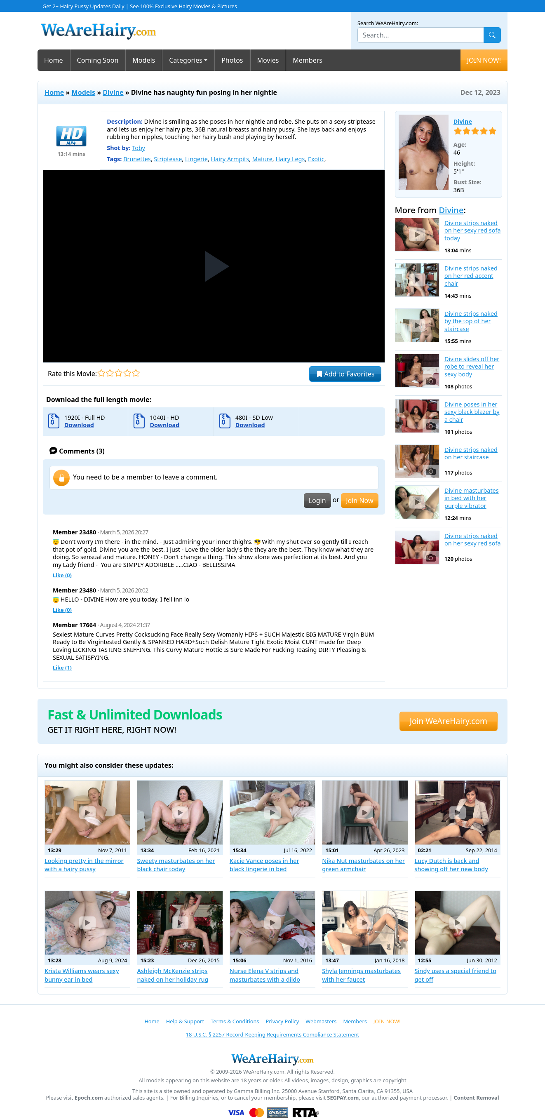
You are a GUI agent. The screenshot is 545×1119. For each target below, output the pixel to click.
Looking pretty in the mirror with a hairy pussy (84, 865)
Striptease (168, 159)
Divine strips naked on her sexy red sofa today (472, 230)
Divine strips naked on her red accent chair (471, 276)
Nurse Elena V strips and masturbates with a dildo (265, 975)
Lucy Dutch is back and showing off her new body (451, 865)
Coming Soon (98, 60)
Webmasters (320, 1021)
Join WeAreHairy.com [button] (448, 720)
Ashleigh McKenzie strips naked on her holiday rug (172, 975)
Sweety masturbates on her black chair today (176, 865)
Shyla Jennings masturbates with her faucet (361, 975)
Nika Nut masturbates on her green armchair (363, 865)
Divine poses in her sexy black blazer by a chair (472, 412)
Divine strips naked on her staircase (471, 453)
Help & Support (185, 1021)
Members (307, 60)
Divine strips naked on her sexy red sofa (472, 540)
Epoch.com (89, 1097)
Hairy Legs (290, 159)
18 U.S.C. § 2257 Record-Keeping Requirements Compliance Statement (272, 1034)
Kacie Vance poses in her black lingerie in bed (264, 865)
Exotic (316, 159)
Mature (262, 159)
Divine (113, 92)
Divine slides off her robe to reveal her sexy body (471, 366)
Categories (185, 60)
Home (53, 60)
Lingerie (196, 159)
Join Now (359, 500)
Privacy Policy (282, 1021)
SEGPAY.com (343, 1097)
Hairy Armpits (230, 159)
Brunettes (137, 159)
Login (317, 500)
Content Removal (476, 1097)
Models (143, 60)
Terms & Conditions (235, 1021)
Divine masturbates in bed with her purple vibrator (471, 498)
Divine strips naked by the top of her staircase (471, 321)
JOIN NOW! (484, 60)
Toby (138, 148)
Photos (232, 60)
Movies (268, 60)
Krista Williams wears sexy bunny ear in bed (82, 975)
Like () (62, 575)
